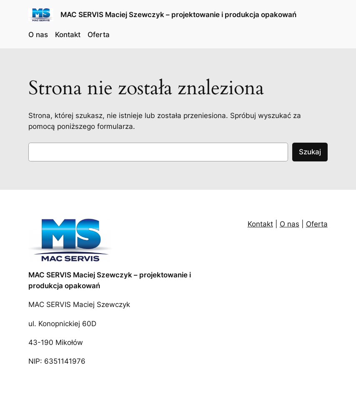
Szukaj (310, 152)
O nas (289, 224)
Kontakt (260, 224)
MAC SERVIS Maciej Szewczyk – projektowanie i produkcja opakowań (178, 14)
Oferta (317, 224)
